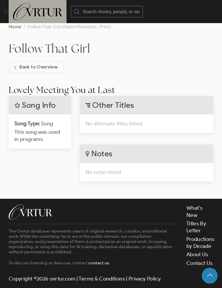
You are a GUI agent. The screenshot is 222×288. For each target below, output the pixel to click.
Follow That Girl (49, 48)
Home (15, 26)
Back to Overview (35, 67)
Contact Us (199, 263)
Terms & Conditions (102, 279)
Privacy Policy (145, 279)
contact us (98, 262)
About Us (197, 254)
